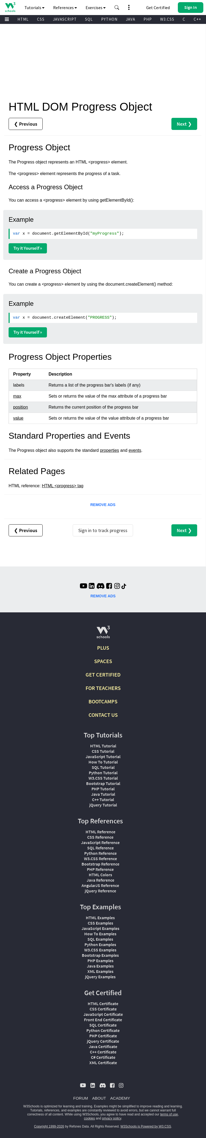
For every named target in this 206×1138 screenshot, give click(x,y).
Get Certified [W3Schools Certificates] (158, 7)
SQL (89, 19)
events (134, 450)
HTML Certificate (103, 1003)
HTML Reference (100, 831)
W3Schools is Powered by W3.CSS (145, 1126)
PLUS (103, 647)
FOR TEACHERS (103, 688)
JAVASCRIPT (65, 19)
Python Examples (100, 944)
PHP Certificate (103, 1035)
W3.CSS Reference (100, 858)
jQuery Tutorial (103, 805)
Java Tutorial (103, 794)
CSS (41, 19)
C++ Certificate (103, 1052)
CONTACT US (103, 714)
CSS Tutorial (103, 751)
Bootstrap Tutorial (103, 783)
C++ (197, 19)
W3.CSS (167, 19)
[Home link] (10, 7)
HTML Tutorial (103, 745)
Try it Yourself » (27, 248)
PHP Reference (100, 869)
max (17, 396)
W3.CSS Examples (100, 949)
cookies (89, 1118)
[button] (117, 7)
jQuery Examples (100, 976)
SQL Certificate (103, 1025)
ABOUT (99, 1098)
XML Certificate (103, 1062)
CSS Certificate (103, 1009)
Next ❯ (184, 124)
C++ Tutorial (103, 799)
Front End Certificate (103, 1019)
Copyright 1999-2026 (49, 1126)
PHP (148, 19)
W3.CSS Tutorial (103, 778)
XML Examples (100, 971)
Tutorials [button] (34, 7)
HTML (23, 19)
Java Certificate (103, 1046)
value (18, 418)
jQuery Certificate (103, 1041)
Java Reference (100, 880)
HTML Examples (100, 917)
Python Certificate (103, 1030)
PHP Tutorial (103, 788)
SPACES (103, 661)
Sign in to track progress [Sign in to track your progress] (102, 530)
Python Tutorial (103, 772)
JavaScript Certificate (103, 1014)
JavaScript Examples (100, 928)
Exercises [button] (96, 7)
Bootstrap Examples (100, 955)
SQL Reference (100, 847)
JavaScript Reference (100, 842)
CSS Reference (100, 837)
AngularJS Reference (100, 885)
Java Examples (100, 966)
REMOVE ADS (103, 505)
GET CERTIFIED (103, 674)
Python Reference (100, 853)
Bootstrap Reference (100, 864)
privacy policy (111, 1118)
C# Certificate (103, 1057)
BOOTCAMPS (103, 701)
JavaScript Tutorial (103, 756)
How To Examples (100, 933)
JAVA (130, 19)
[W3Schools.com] (103, 634)
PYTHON (109, 19)
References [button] (65, 7)
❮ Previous (25, 124)
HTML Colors (100, 874)
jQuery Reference (100, 890)
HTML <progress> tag (62, 485)
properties (109, 450)
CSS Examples (100, 923)
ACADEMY (120, 1098)
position (20, 407)
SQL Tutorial (103, 767)
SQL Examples (100, 939)
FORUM (80, 1098)
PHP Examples (100, 960)
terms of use (169, 1114)
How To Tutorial (103, 762)
